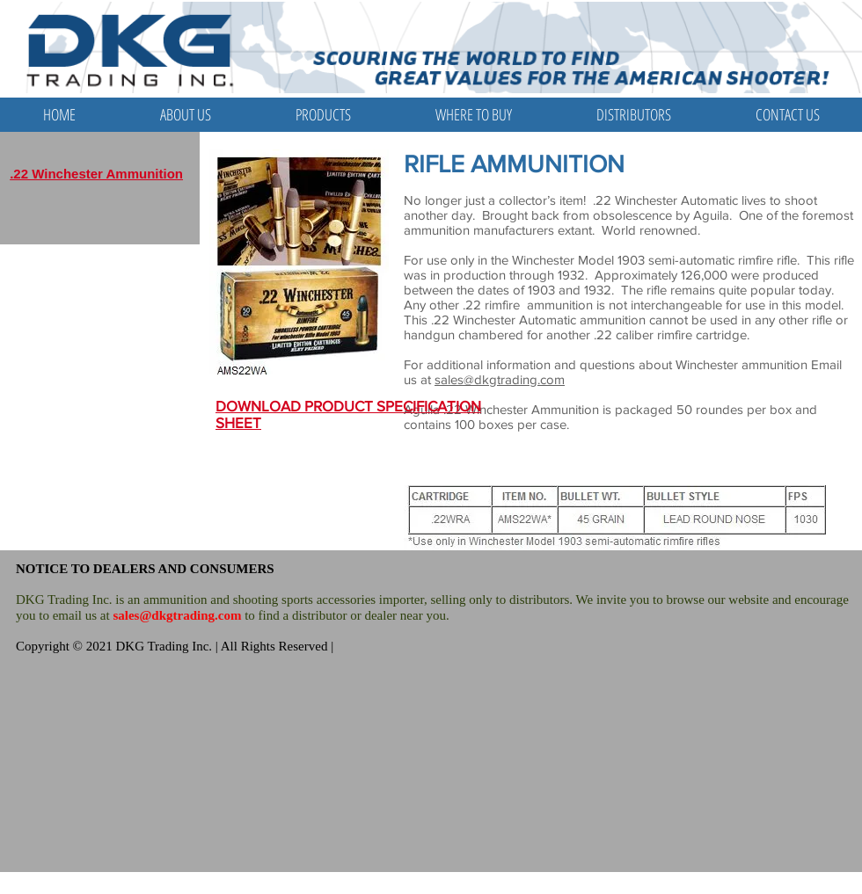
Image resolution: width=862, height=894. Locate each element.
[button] (323, 115)
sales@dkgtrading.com (500, 379)
